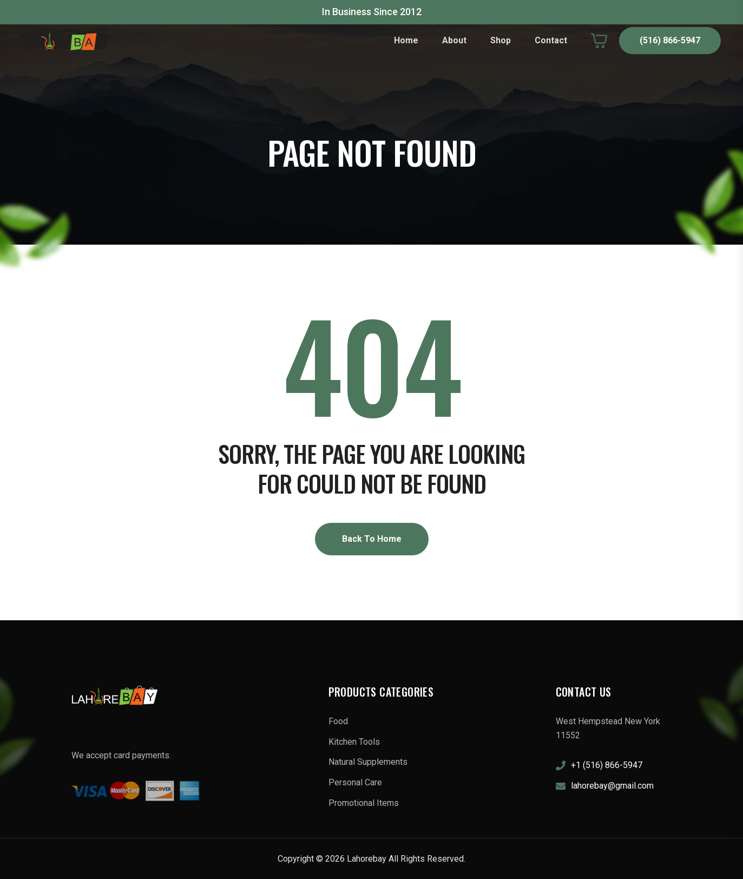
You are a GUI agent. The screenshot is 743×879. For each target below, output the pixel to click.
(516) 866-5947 (670, 40)
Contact (551, 40)
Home (406, 40)
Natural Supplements (367, 762)
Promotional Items (363, 803)
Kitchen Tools (354, 742)
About (454, 40)
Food (338, 721)
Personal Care (355, 782)
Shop (500, 40)
